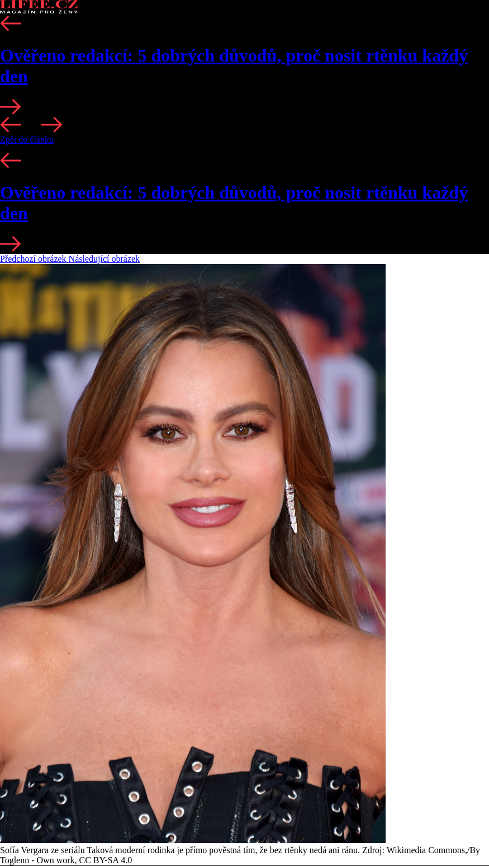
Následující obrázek (104, 258)
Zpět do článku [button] (27, 139)
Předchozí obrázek (34, 258)
